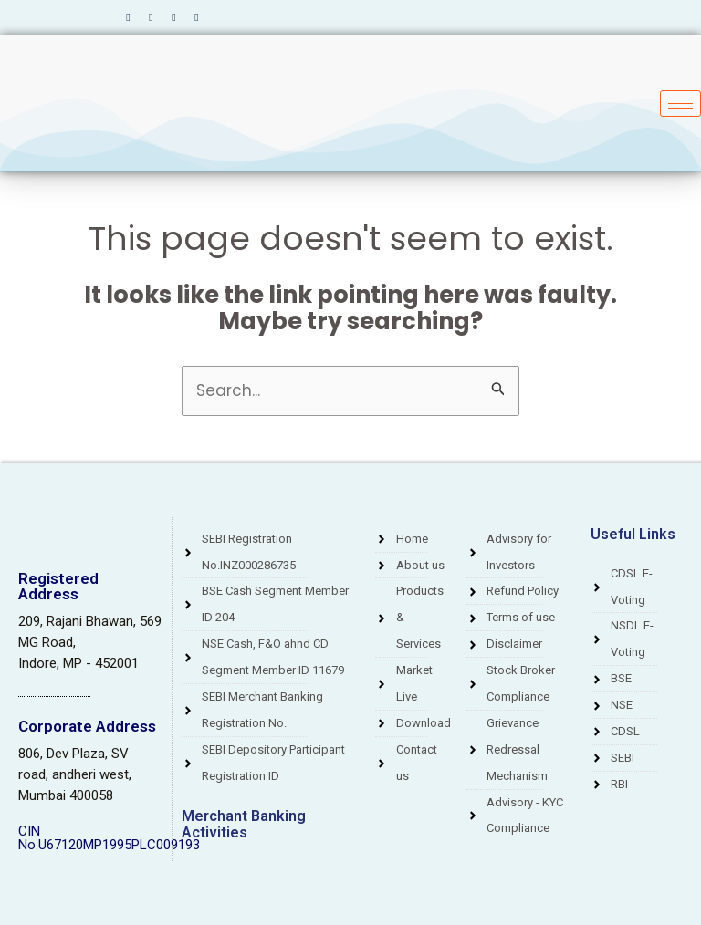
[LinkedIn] (173, 17)
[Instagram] (196, 17)
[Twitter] (150, 17)
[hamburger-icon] (680, 103)
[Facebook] (128, 17)
